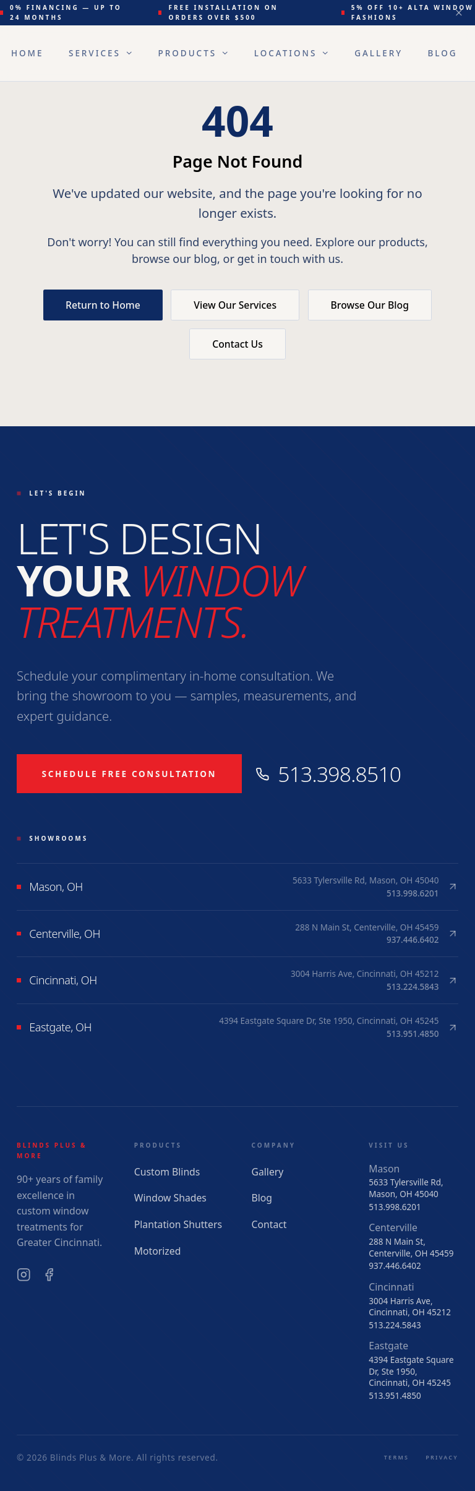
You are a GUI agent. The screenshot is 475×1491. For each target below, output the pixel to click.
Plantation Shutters (178, 1224)
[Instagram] (24, 1275)
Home (27, 53)
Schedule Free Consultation (129, 774)
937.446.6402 (395, 1265)
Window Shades (170, 1198)
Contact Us (237, 344)
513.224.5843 (395, 1325)
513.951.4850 (395, 1395)
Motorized (157, 1251)
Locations (292, 53)
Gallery (378, 53)
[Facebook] (49, 1275)
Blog (443, 53)
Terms (396, 1457)
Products (193, 53)
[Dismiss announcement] (459, 12)
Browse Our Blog (370, 305)
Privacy (442, 1457)
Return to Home (103, 305)
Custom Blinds (167, 1172)
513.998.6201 (395, 1207)
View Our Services (235, 305)
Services (101, 53)
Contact (269, 1224)
